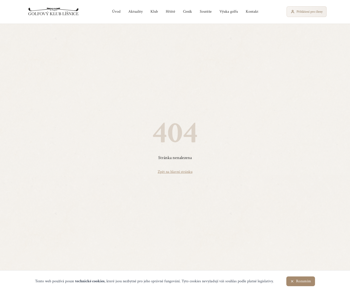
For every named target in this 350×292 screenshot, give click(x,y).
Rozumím (300, 281)
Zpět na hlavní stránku (175, 171)
